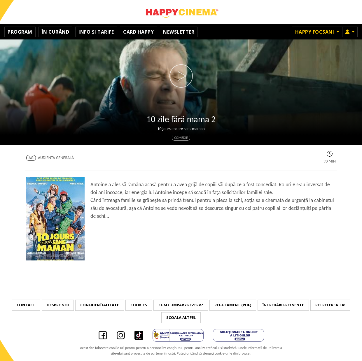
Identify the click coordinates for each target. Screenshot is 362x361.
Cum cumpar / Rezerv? (180, 305)
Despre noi (58, 305)
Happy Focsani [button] (315, 32)
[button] (350, 32)
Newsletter (178, 32)
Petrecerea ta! (330, 305)
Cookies (138, 305)
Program (20, 32)
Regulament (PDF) (232, 305)
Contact (26, 305)
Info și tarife (96, 32)
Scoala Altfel (181, 317)
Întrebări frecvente (283, 305)
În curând (55, 32)
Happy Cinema (181, 12)
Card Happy (138, 32)
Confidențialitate (99, 305)
